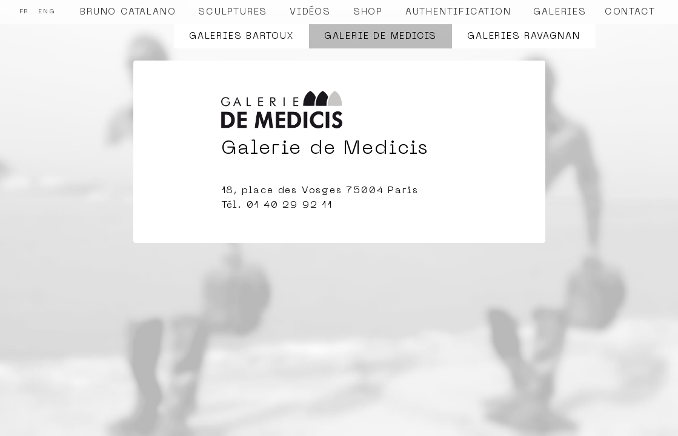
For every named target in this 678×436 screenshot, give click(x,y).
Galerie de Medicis (380, 36)
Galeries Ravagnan (523, 36)
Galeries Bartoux (241, 36)
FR (24, 12)
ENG (46, 12)
